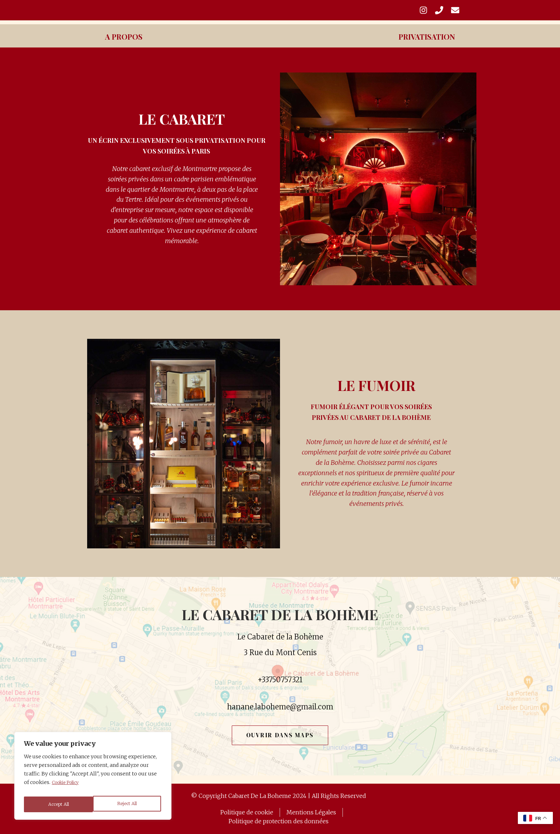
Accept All (127, 804)
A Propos (127, 44)
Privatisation (421, 44)
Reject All (57, 804)
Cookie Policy (69, 786)
